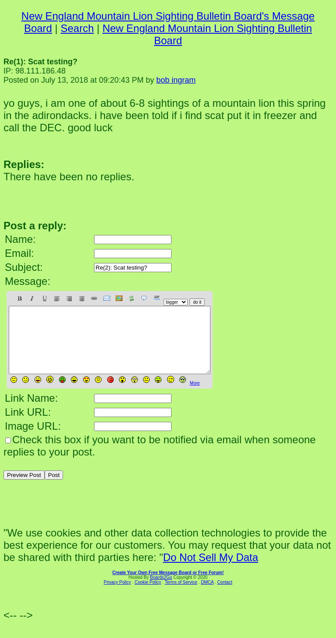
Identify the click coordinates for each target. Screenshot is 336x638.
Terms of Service (180, 595)
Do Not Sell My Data (210, 570)
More (195, 396)
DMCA (207, 595)
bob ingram (176, 80)
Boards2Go (161, 590)
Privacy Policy (117, 595)
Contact (224, 595)
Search (77, 28)
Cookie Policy (148, 595)
